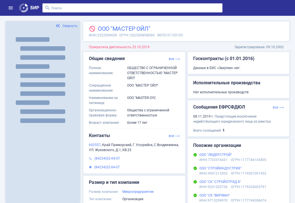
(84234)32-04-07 (107, 158)
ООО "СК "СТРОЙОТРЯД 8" (220, 182)
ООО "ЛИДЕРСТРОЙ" (215, 155)
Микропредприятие (138, 192)
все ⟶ (174, 59)
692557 (95, 145)
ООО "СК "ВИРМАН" (214, 195)
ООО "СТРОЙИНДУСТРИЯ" (220, 168)
